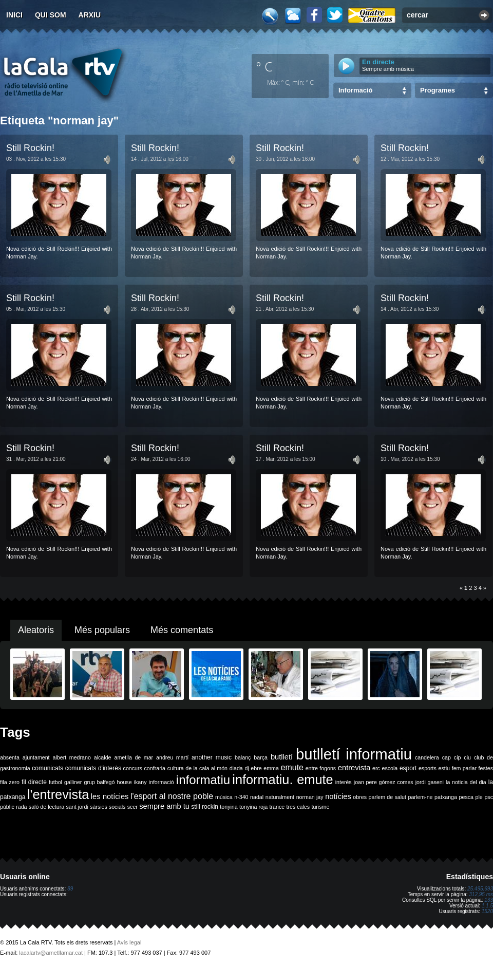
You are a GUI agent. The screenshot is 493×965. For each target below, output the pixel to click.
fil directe (34, 782)
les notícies (110, 796)
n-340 (241, 797)
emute (292, 767)
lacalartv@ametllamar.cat (51, 953)
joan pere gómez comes (383, 782)
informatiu (203, 780)
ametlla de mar (133, 757)
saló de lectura (46, 807)
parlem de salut (387, 797)
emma (271, 768)
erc (376, 768)
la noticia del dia (466, 782)
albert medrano (72, 757)
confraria (154, 768)
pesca (466, 797)
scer (132, 807)
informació (161, 782)
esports (428, 768)
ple (479, 797)
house (124, 782)
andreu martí (172, 757)
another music (212, 757)
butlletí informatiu (354, 754)
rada (21, 807)
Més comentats (181, 630)
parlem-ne (420, 797)
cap (446, 757)
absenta (10, 757)
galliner (73, 782)
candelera (427, 757)
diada (236, 768)
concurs (132, 768)
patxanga (445, 797)
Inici (14, 15)
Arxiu (90, 15)
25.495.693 (480, 889)
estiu (444, 768)
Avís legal (129, 942)
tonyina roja (253, 807)
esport (408, 768)
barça (261, 757)
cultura (175, 768)
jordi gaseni (429, 782)
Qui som (50, 15)
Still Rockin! (30, 148)
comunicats (47, 768)
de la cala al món (206, 768)
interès (343, 782)
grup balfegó (99, 782)
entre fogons (321, 768)
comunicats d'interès (93, 768)
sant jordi (77, 807)
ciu (467, 757)
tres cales (298, 807)
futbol (55, 782)
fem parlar (464, 768)
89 (70, 889)
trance (277, 807)
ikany (140, 782)
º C (264, 66)
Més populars (102, 630)
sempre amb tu (164, 806)
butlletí (282, 757)
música (224, 797)
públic (7, 807)
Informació (355, 90)
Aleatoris (36, 630)
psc (488, 797)
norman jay (310, 797)
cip (457, 757)
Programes (437, 90)
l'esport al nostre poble (171, 796)
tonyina (228, 807)
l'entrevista (58, 794)
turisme (320, 807)
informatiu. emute (282, 779)
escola (389, 768)
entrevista (354, 768)
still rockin (204, 806)
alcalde (102, 757)
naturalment (280, 797)
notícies (338, 796)
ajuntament (36, 757)
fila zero (10, 782)
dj (246, 768)
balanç (243, 757)
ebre (256, 768)
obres (360, 797)
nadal (256, 797)
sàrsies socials (107, 807)
